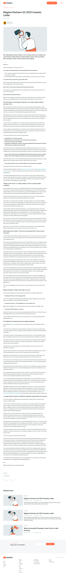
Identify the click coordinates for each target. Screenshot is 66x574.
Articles (12, 7)
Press (20, 570)
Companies (21, 563)
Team (20, 565)
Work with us (21, 568)
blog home (5, 7)
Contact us (20, 572)
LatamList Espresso (37, 563)
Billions (12, 324)
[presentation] (36, 548)
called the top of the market (26, 169)
